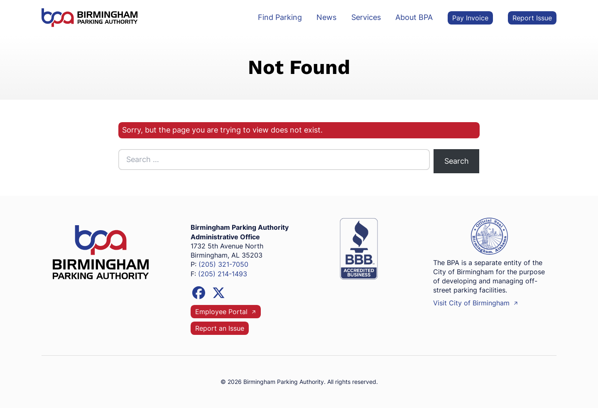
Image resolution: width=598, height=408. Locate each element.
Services (366, 17)
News (326, 17)
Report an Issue (219, 328)
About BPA (414, 17)
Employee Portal (225, 312)
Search (456, 161)
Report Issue (532, 18)
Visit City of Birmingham (475, 303)
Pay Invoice (470, 18)
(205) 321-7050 (223, 264)
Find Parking (280, 17)
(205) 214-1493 (222, 274)
